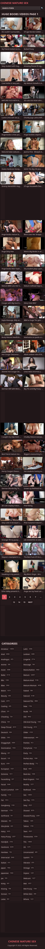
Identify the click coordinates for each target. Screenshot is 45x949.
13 (14, 602)
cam (5, 701)
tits (28, 842)
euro (5, 763)
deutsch (6, 732)
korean (6, 894)
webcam (30, 878)
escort (6, 758)
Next (30, 602)
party (28, 753)
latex (5, 899)
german (7, 810)
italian (6, 862)
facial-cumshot (10, 789)
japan (6, 868)
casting (6, 706)
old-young (31, 727)
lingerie (30, 659)
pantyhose (30, 748)
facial (6, 784)
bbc (5, 680)
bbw (5, 685)
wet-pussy (30, 888)
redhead (30, 789)
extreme (7, 774)
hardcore (7, 847)
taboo (29, 821)
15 (24, 602)
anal (5, 654)
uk (27, 847)
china (5, 722)
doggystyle (8, 743)
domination (8, 748)
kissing (6, 888)
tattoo (29, 826)
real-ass (30, 774)
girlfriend (7, 815)
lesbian (29, 654)
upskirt (29, 857)
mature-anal (31, 680)
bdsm (6, 690)
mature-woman (33, 685)
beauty (6, 696)
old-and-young (32, 722)
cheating (7, 716)
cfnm (5, 711)
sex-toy (29, 800)
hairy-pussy (8, 836)
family (6, 795)
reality (29, 784)
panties (29, 743)
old (28, 716)
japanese (7, 873)
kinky (5, 883)
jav (4, 878)
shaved (29, 810)
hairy (6, 831)
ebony (6, 753)
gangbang (8, 805)
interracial (8, 857)
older (28, 732)
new (28, 706)
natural (29, 696)
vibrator (29, 862)
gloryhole (7, 826)
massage (29, 664)
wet (28, 883)
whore (29, 899)
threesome (31, 836)
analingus (7, 659)
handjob (7, 842)
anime (6, 664)
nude (28, 711)
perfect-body (31, 763)
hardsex (6, 852)
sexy (28, 805)
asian (6, 670)
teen (28, 831)
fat (5, 800)
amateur (7, 649)
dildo (6, 737)
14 (19, 602)
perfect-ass (31, 758)
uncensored (31, 852)
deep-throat (9, 727)
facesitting (8, 779)
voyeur (29, 873)
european (7, 769)
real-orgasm (32, 779)
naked (28, 690)
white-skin (30, 894)
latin (28, 649)
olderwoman (31, 737)
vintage (29, 868)
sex (28, 795)
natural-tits (31, 701)
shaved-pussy (32, 815)
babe (6, 675)
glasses (6, 821)
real (28, 769)
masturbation (32, 670)
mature (30, 675)
